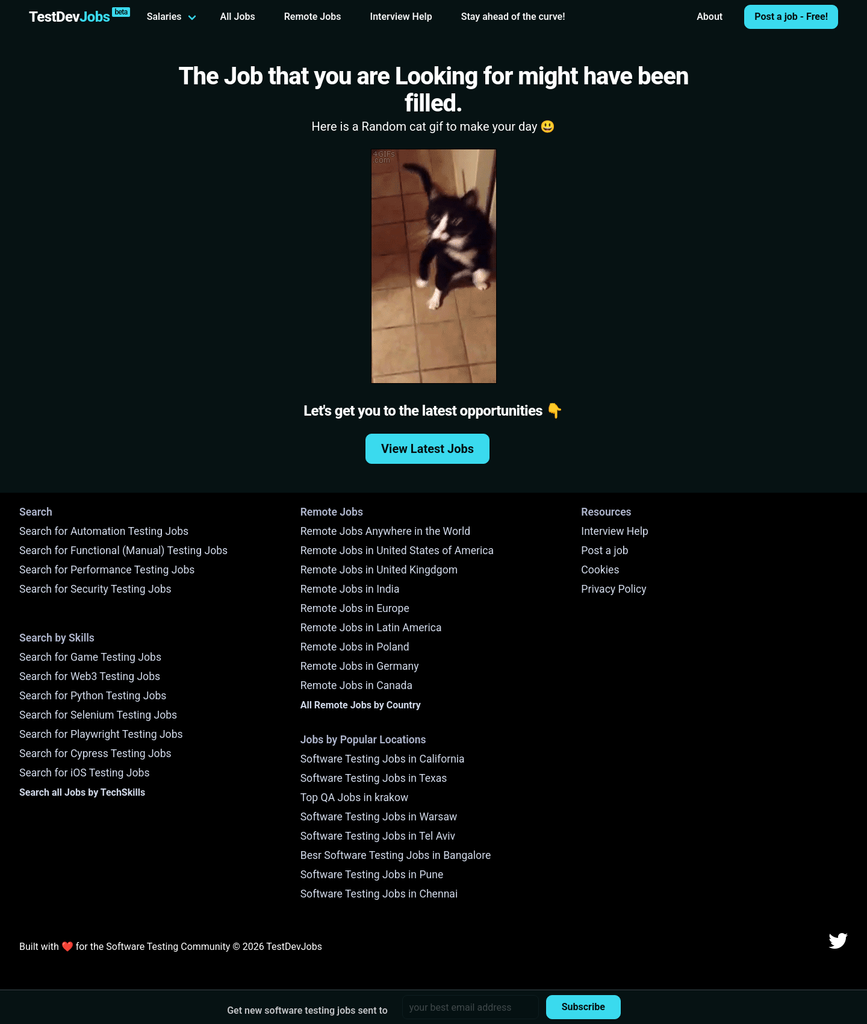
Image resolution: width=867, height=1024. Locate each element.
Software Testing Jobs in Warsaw (379, 817)
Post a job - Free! (791, 16)
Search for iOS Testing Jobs (84, 773)
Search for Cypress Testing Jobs (95, 754)
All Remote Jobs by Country (360, 705)
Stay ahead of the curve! (513, 16)
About (709, 16)
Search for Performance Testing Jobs (106, 570)
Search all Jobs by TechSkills (82, 792)
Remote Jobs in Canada (356, 685)
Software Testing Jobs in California (382, 759)
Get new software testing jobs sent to (307, 1010)
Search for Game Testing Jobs (90, 657)
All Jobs (237, 16)
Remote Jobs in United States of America (397, 551)
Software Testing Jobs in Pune (372, 875)
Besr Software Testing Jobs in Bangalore (395, 855)
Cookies (600, 570)
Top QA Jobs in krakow (354, 797)
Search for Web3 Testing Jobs (89, 676)
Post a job (604, 551)
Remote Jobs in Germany (359, 666)
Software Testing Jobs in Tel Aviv (377, 836)
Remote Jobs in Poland (354, 647)
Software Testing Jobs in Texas (373, 778)
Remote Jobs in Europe (354, 608)
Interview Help (401, 16)
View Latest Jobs (427, 449)
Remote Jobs (312, 16)
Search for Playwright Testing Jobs (101, 734)
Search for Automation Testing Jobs (103, 531)
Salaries (164, 16)
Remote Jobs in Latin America (371, 628)
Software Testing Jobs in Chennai (379, 894)
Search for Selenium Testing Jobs (98, 715)
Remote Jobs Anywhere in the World (385, 531)
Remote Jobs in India (350, 589)
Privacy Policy (613, 589)
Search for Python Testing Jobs (92, 696)
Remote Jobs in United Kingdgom (379, 570)
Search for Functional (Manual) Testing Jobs (123, 551)
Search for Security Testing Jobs (95, 589)
